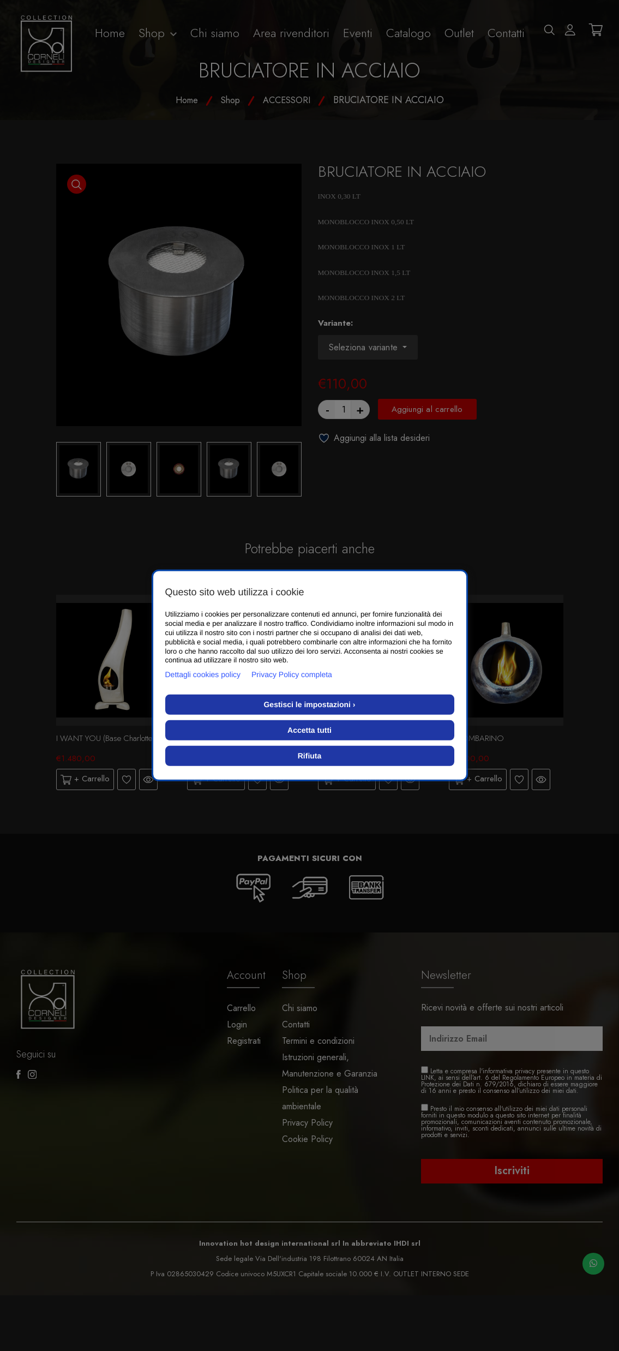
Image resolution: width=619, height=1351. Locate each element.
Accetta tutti (309, 730)
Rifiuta (310, 755)
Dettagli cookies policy (203, 674)
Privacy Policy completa (291, 674)
